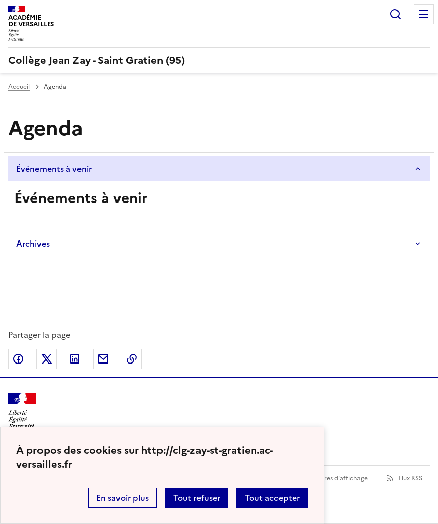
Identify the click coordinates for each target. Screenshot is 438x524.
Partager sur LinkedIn (75, 359)
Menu (424, 14)
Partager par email (103, 359)
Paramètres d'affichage (333, 478)
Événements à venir (54, 169)
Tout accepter (272, 498)
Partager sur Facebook (18, 359)
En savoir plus (122, 498)
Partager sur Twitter (46, 359)
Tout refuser (196, 498)
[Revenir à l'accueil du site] (22, 411)
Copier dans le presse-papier (132, 359)
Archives (33, 243)
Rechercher (395, 14)
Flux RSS (410, 478)
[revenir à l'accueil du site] (219, 60)
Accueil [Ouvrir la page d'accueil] (19, 86)
